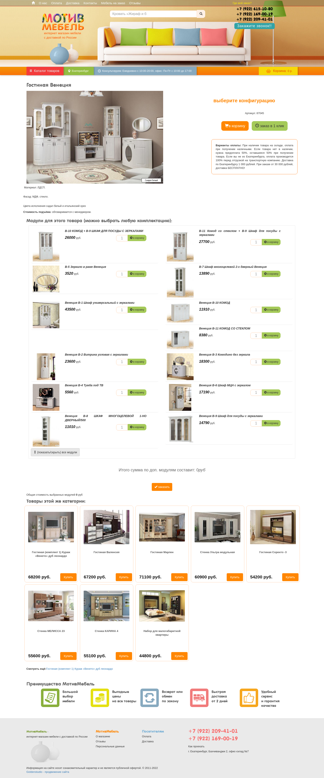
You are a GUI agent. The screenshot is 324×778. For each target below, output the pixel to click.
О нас (43, 3)
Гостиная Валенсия (106, 552)
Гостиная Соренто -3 (273, 552)
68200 (39, 576)
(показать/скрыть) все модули (55, 452)
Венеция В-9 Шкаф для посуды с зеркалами (231, 416)
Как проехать (196, 746)
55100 (95, 655)
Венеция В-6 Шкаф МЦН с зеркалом (225, 385)
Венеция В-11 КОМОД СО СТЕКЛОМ (224, 328)
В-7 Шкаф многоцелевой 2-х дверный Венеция (233, 266)
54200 (261, 576)
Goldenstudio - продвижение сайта (47, 771)
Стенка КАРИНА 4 (106, 631)
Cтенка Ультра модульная (217, 552)
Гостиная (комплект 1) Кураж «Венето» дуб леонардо (51, 554)
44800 (150, 655)
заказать (162, 487)
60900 (206, 576)
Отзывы (135, 3)
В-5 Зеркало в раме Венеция (85, 266)
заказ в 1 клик (269, 126)
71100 (150, 576)
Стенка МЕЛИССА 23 (51, 631)
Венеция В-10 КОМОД (214, 302)
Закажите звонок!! (254, 26)
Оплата (56, 3)
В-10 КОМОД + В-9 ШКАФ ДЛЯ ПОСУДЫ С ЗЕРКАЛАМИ (104, 231)
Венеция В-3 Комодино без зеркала (224, 354)
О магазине (103, 736)
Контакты (90, 3)
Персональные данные (110, 746)
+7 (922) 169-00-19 (213, 738)
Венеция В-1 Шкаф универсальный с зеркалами (100, 302)
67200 (95, 576)
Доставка (72, 3)
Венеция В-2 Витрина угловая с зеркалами (96, 354)
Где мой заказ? (242, 3)
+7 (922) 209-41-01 (213, 731)
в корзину (235, 126)
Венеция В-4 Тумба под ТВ (84, 385)
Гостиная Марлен (162, 552)
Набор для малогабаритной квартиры (162, 632)
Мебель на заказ (113, 3)
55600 (39, 655)
